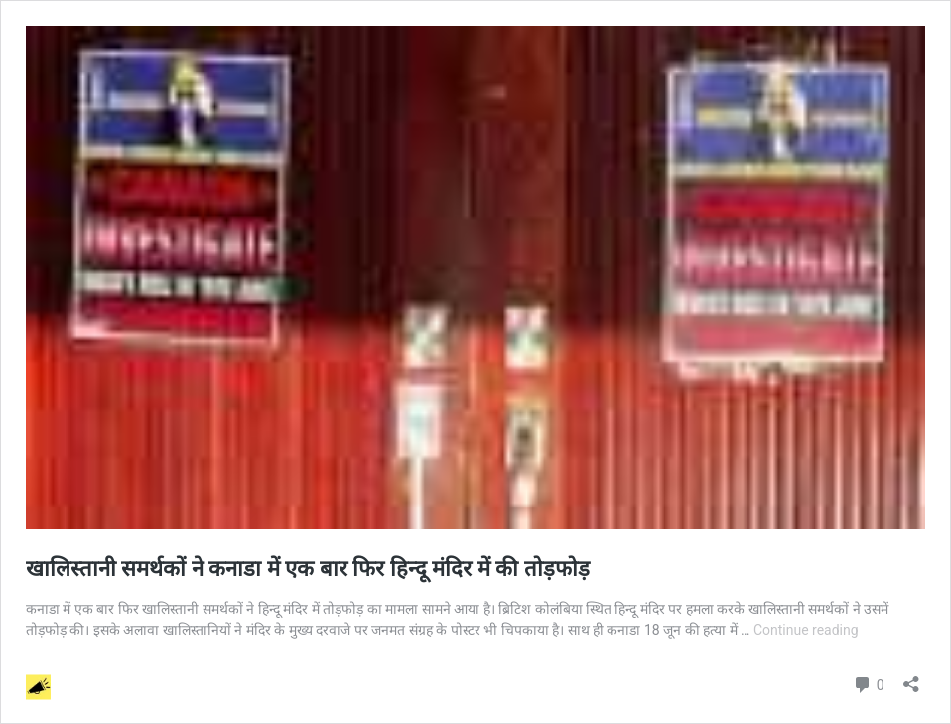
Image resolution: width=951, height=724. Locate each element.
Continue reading (806, 630)
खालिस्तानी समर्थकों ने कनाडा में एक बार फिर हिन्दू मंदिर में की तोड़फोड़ (316, 568)
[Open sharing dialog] (911, 677)
